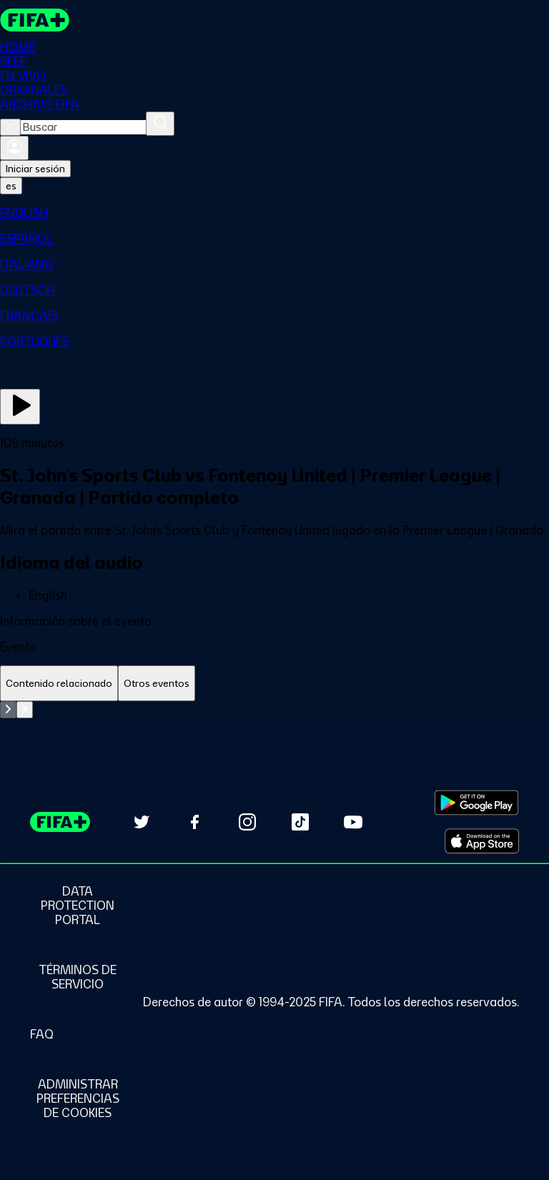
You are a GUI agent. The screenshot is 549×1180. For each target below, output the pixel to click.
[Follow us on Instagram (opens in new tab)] (247, 822)
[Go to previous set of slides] (8, 709)
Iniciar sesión (35, 168)
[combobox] (83, 127)
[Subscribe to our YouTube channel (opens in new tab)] (353, 822)
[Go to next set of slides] (24, 709)
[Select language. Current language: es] (11, 185)
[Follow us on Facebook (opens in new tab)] (194, 822)
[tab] (59, 683)
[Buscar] (160, 123)
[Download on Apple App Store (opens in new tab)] (482, 841)
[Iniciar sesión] (14, 148)
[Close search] (10, 127)
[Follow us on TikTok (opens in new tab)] (300, 822)
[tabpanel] (274, 709)
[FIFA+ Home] (34, 20)
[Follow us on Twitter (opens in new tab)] (141, 822)
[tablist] (274, 683)
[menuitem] (274, 213)
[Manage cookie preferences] (77, 1098)
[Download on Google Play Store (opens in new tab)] (476, 802)
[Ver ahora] (20, 407)
